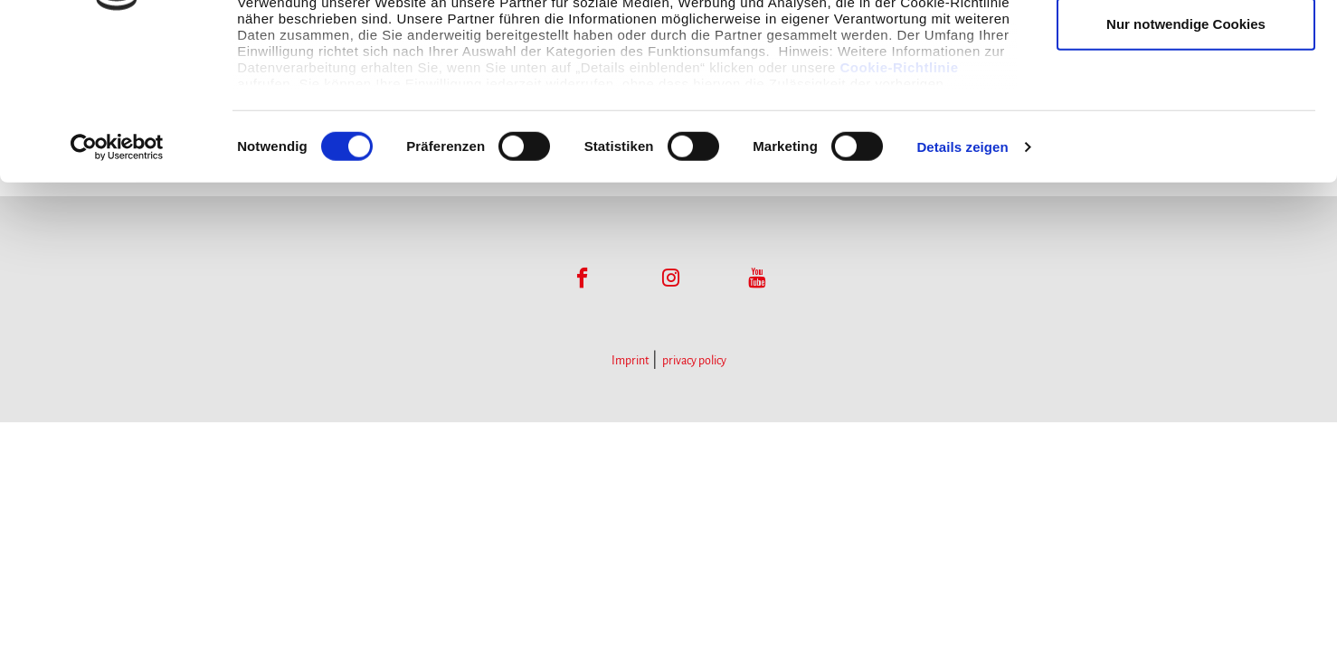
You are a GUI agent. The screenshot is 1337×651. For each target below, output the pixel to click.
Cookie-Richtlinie (899, 209)
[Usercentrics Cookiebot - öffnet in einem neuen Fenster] (117, 289)
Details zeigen (962, 289)
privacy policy (694, 360)
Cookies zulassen (1186, 47)
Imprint (630, 360)
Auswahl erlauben (1186, 107)
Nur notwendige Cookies (1186, 166)
